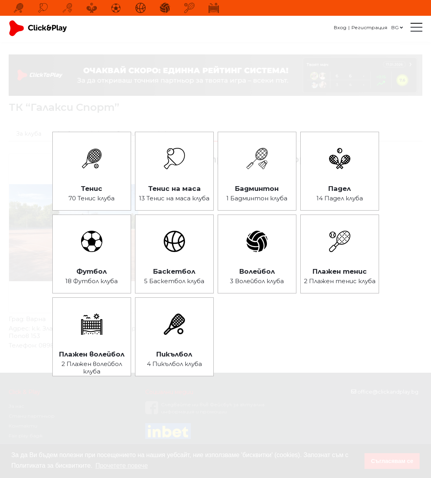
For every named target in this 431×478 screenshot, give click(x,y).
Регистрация (369, 27)
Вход (340, 27)
